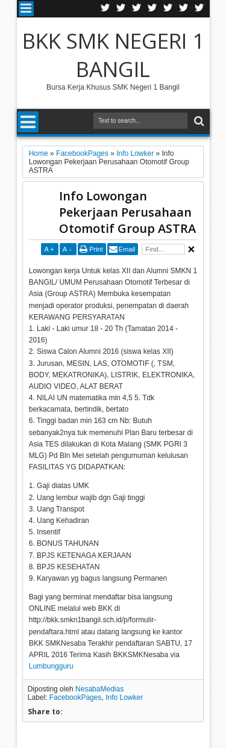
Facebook (121, 8)
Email (127, 249)
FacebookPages (75, 697)
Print (96, 249)
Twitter (105, 8)
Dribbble (184, 8)
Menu (26, 8)
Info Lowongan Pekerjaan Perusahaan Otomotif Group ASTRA (127, 212)
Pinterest (199, 8)
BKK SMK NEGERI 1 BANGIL (113, 54)
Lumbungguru (51, 666)
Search (198, 121)
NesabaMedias (99, 689)
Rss (152, 8)
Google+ (137, 8)
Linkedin (168, 8)
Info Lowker (124, 697)
